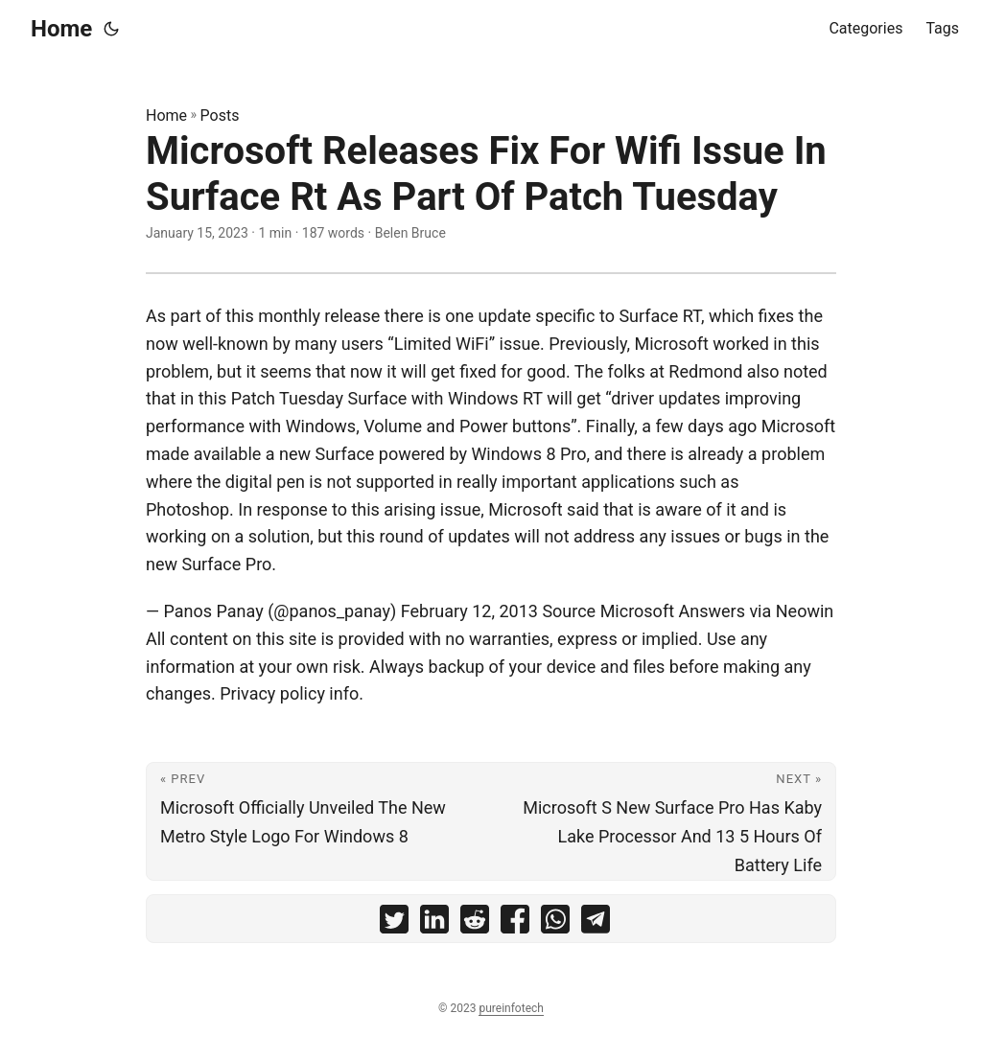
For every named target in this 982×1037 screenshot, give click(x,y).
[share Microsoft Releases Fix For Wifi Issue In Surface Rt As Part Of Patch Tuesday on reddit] (474, 923)
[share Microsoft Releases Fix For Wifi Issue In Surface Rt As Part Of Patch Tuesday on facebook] (515, 923)
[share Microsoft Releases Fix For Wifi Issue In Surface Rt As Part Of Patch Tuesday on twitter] (394, 923)
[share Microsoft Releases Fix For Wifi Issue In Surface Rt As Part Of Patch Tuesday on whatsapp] (555, 923)
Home (61, 28)
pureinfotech (511, 1008)
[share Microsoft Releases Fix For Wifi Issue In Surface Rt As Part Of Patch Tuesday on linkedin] (434, 923)
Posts (220, 115)
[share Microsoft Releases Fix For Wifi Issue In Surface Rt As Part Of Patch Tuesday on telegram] (595, 923)
